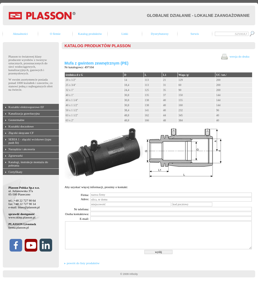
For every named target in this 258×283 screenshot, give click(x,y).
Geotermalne (16, 120)
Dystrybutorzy (160, 33)
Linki (124, 33)
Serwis (194, 33)
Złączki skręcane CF (21, 132)
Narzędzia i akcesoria (21, 149)
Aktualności (20, 33)
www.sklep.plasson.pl (21, 217)
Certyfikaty (15, 172)
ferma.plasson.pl (18, 227)
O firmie (55, 33)
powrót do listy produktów (83, 263)
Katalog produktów (90, 33)
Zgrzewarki (15, 155)
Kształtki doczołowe (21, 126)
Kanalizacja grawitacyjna (24, 113)
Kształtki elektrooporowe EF (26, 107)
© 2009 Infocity (129, 274)
